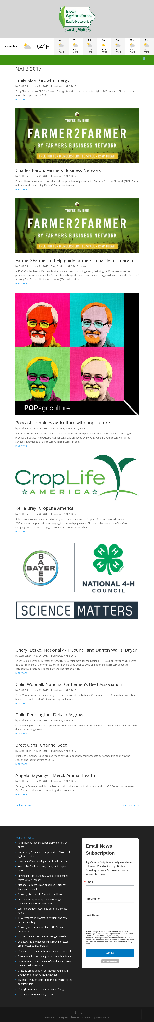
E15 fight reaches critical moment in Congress (43, 989)
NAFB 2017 (70, 86)
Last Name (92, 915)
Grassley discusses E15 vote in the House (40, 894)
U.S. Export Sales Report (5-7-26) (36, 994)
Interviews (56, 86)
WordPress (102, 1017)
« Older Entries (23, 805)
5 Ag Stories (57, 266)
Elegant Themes (69, 1017)
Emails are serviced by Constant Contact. (108, 944)
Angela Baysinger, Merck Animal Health (55, 775)
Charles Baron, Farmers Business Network (58, 170)
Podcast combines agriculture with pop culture (62, 423)
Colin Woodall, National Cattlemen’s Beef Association (68, 684)
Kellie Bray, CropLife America (44, 508)
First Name (93, 898)
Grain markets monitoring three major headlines (44, 956)
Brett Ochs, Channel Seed (41, 745)
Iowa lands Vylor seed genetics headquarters (42, 861)
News (83, 266)
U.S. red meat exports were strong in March (42, 936)
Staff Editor (25, 86)
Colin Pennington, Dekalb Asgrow (49, 715)
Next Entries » (131, 805)
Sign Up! (110, 953)
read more (21, 99)
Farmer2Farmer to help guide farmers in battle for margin (74, 260)
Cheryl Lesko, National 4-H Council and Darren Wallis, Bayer (76, 650)
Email (89, 882)
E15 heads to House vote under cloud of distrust (44, 951)
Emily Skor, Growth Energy (42, 80)
